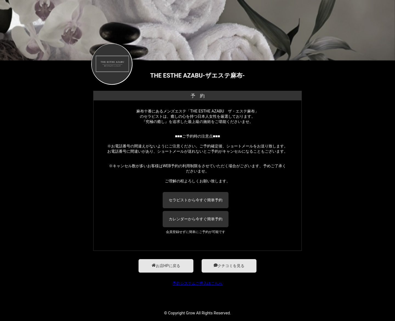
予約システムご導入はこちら (197, 283)
